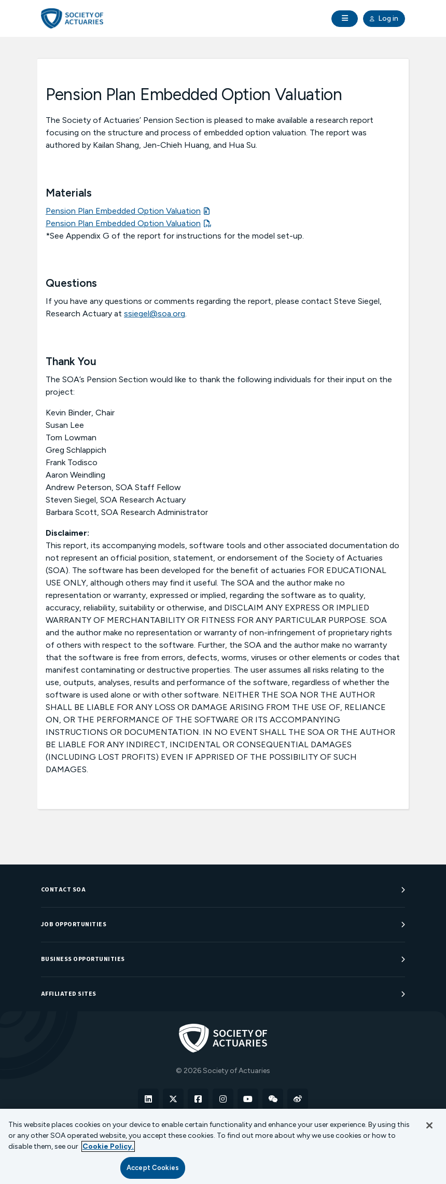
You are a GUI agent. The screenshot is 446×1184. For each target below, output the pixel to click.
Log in (384, 18)
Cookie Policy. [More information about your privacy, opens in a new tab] (108, 1146)
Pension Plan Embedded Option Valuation (123, 211)
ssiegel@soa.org (154, 313)
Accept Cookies (153, 1168)
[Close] (429, 1125)
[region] (223, 1146)
